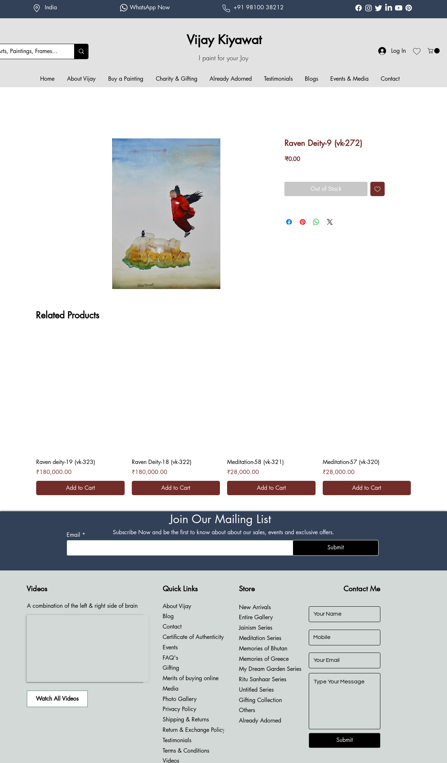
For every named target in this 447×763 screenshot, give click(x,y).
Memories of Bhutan (263, 648)
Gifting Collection (260, 700)
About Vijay (177, 606)
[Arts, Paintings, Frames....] (81, 51)
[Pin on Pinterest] (302, 222)
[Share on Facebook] (289, 222)
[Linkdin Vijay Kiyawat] (388, 8)
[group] (223, 415)
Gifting (171, 668)
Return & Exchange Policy (194, 730)
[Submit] (336, 548)
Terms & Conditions (186, 750)
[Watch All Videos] (57, 699)
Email (73, 535)
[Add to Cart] (80, 488)
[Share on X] (330, 222)
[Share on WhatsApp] (316, 222)
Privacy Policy (179, 709)
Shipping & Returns (186, 719)
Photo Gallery (180, 699)
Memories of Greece (264, 659)
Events (170, 647)
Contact (172, 626)
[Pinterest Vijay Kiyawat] (408, 8)
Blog (168, 616)
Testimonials (177, 740)
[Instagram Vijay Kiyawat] (368, 8)
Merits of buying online (190, 678)
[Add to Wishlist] (377, 189)
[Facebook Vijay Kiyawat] (358, 8)
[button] (434, 50)
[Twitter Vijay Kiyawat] (378, 8)
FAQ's (170, 658)
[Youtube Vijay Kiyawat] (398, 8)
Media (170, 688)
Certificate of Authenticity (193, 637)
